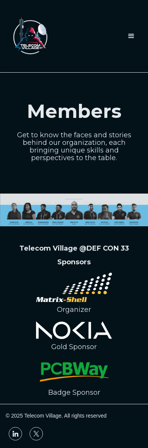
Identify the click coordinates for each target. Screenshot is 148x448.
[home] (30, 36)
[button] (131, 36)
